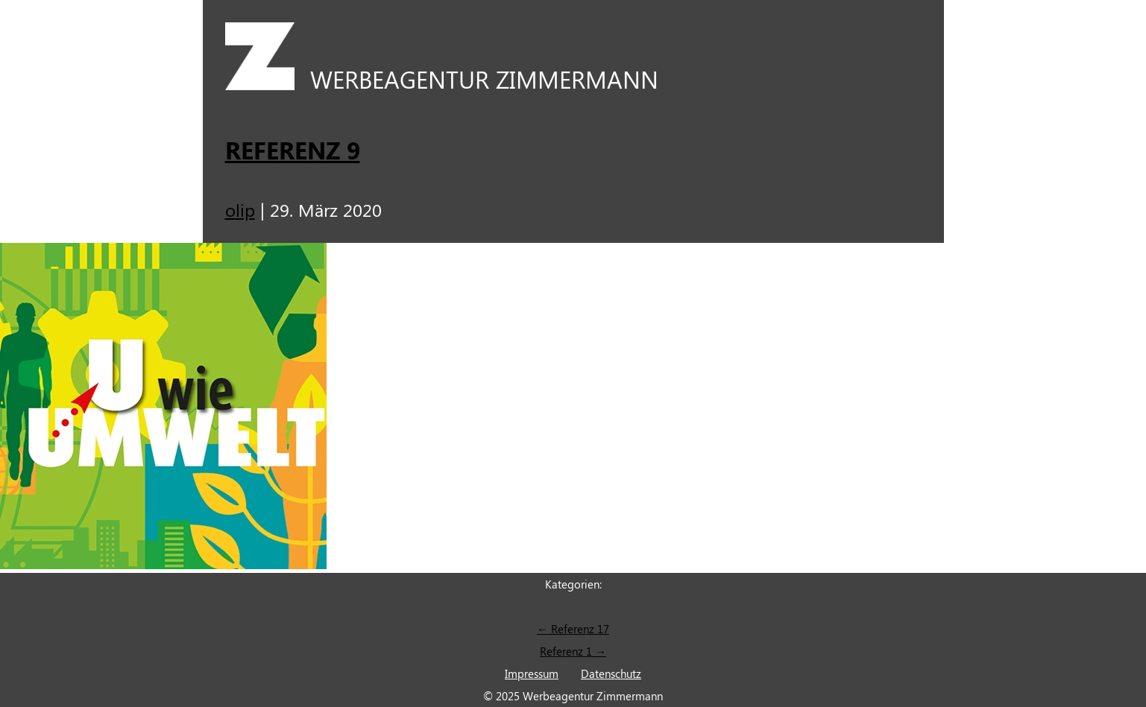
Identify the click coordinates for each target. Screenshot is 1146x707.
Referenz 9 (292, 149)
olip (240, 209)
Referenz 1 (573, 651)
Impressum (531, 673)
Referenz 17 (573, 628)
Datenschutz (611, 673)
